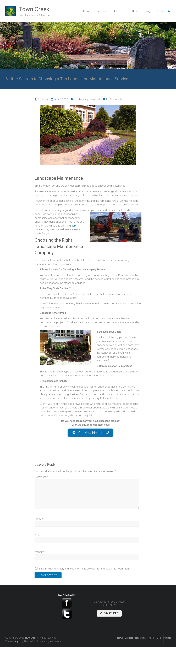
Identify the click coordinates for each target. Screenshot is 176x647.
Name (39, 518)
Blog (147, 11)
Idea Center (119, 11)
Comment (41, 476)
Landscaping (81, 99)
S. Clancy (43, 99)
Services (101, 11)
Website (39, 552)
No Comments (114, 99)
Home (86, 11)
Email (38, 535)
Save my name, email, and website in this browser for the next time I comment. (84, 568)
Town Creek (34, 9)
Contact (161, 11)
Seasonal (95, 99)
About (135, 11)
